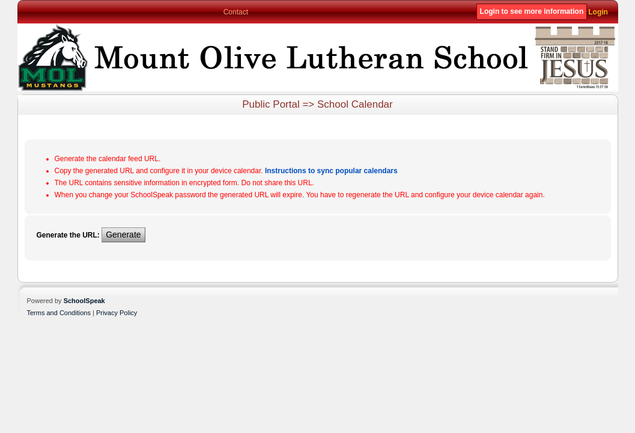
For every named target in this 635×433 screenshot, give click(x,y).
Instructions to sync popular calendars (331, 171)
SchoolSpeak (84, 300)
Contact (235, 12)
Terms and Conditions (59, 312)
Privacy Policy (116, 312)
